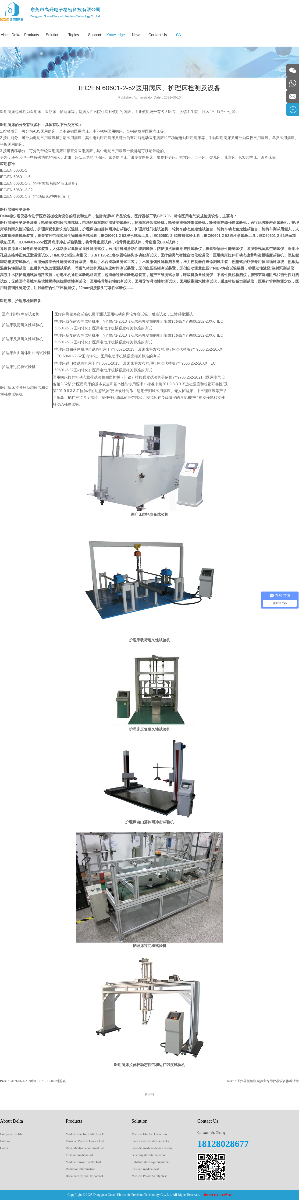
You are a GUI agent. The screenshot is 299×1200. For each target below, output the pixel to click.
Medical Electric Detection (149, 1134)
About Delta (10, 35)
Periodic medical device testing (152, 1148)
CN (178, 35)
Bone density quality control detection (87, 1176)
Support (94, 35)
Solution (52, 35)
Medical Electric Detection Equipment (87, 1134)
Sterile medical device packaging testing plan (152, 1141)
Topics (73, 35)
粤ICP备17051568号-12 (217, 1195)
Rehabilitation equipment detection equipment (87, 1148)
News (136, 35)
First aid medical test (79, 1155)
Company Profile (11, 1134)
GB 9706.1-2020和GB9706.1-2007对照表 (38, 1081)
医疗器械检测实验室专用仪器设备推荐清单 (268, 1081)
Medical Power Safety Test (83, 1162)
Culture (5, 1141)
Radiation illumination (80, 1169)
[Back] (149, 1094)
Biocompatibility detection (149, 1155)
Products (31, 35)
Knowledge (115, 35)
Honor (4, 1148)
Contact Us (157, 35)
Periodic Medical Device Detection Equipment (87, 1141)
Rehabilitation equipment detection (152, 1162)
